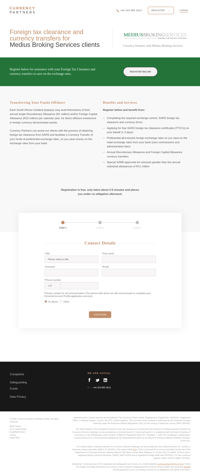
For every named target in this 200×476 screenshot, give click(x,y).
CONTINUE (100, 314)
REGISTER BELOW (140, 71)
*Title (47, 253)
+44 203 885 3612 (129, 10)
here (135, 449)
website (186, 467)
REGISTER (160, 10)
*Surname (49, 266)
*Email (105, 266)
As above (51, 301)
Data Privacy (18, 396)
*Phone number (52, 280)
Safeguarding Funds (18, 385)
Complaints (17, 374)
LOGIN (184, 10)
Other (65, 301)
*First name (108, 253)
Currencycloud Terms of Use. (170, 464)
